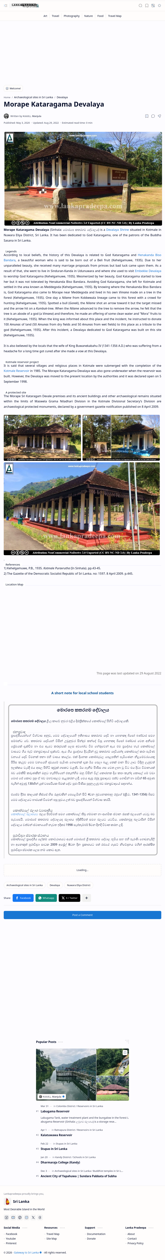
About (131, 1234)
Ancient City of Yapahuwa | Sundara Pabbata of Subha (79, 1176)
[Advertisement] (82, 50)
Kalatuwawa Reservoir (56, 1135)
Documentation (96, 1234)
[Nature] (88, 15)
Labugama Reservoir (55, 1111)
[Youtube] (13, 1217)
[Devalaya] (55, 885)
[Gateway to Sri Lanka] (24, 5)
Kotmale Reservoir (16, 371)
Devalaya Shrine (117, 230)
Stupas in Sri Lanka (54, 1149)
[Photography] (72, 15)
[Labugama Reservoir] (82, 1075)
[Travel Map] (115, 15)
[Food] (100, 15)
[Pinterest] (20, 1217)
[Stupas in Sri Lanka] (66, 1143)
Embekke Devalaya (148, 271)
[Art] (45, 15)
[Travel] (56, 15)
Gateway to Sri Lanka (28, 1252)
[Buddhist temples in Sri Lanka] (110, 1171)
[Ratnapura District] (65, 1130)
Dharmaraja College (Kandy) (60, 1162)
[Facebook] (6, 1217)
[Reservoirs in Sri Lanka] (90, 1106)
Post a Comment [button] (82, 915)
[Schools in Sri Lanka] (84, 1157)
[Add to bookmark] (125, 1052)
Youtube (11, 1238)
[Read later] (147, 116)
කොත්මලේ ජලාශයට (24, 814)
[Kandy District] (63, 1157)
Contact (132, 1238)
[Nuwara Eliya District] (78, 885)
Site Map (51, 1238)
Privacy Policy (136, 1243)
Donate (91, 1238)
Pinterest (11, 1243)
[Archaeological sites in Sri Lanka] (25, 885)
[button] (5, 5)
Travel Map (52, 1234)
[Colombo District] (66, 1106)
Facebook (11, 1234)
